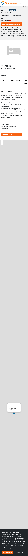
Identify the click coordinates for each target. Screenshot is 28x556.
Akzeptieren (7, 553)
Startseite (2, 7)
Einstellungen (18, 553)
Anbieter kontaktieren (11, 24)
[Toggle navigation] (25, 3)
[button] (14, 414)
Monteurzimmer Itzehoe (14, 7)
